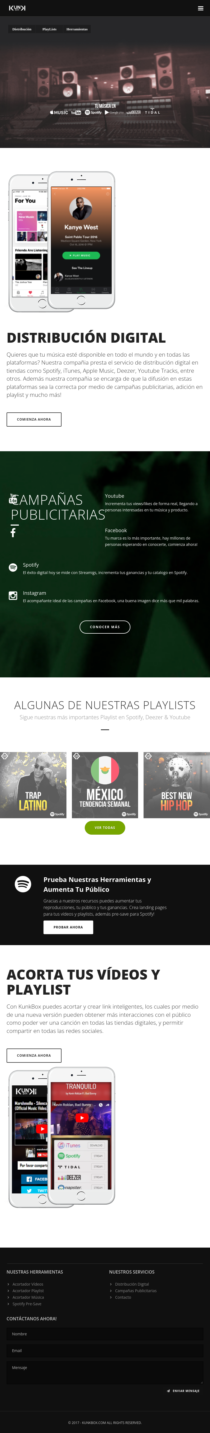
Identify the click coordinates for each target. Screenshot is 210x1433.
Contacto (123, 1297)
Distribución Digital (132, 1284)
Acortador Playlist (28, 1290)
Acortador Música (28, 1297)
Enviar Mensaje (183, 1391)
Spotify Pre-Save (27, 1303)
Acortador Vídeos (28, 1284)
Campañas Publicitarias (136, 1290)
